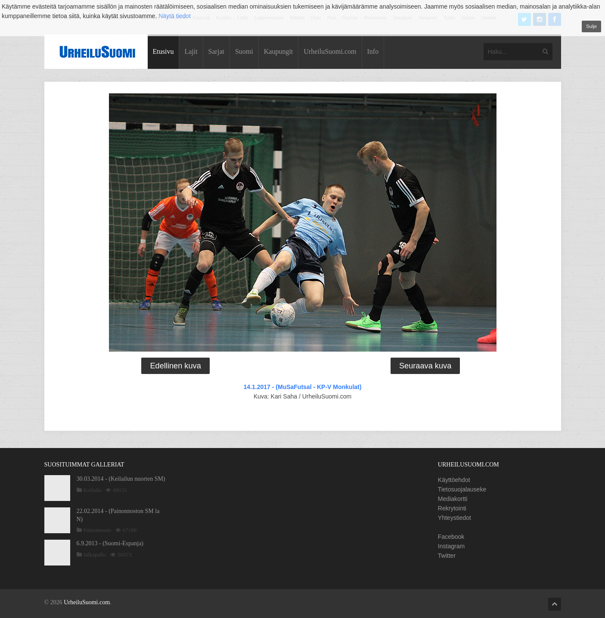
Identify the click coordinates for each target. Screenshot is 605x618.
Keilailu (93, 490)
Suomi (244, 51)
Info (373, 51)
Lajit (190, 51)
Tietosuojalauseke (462, 489)
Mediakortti (452, 498)
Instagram (451, 546)
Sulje (591, 26)
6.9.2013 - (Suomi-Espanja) (110, 543)
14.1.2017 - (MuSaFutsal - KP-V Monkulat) (303, 386)
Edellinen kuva (175, 366)
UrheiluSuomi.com (330, 51)
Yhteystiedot (454, 517)
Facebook (451, 536)
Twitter (447, 555)
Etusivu (163, 51)
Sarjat (216, 51)
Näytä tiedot (174, 15)
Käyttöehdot (454, 479)
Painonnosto (97, 530)
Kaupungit (278, 51)
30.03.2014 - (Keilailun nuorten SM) (121, 479)
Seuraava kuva (425, 366)
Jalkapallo (95, 554)
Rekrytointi (452, 508)
